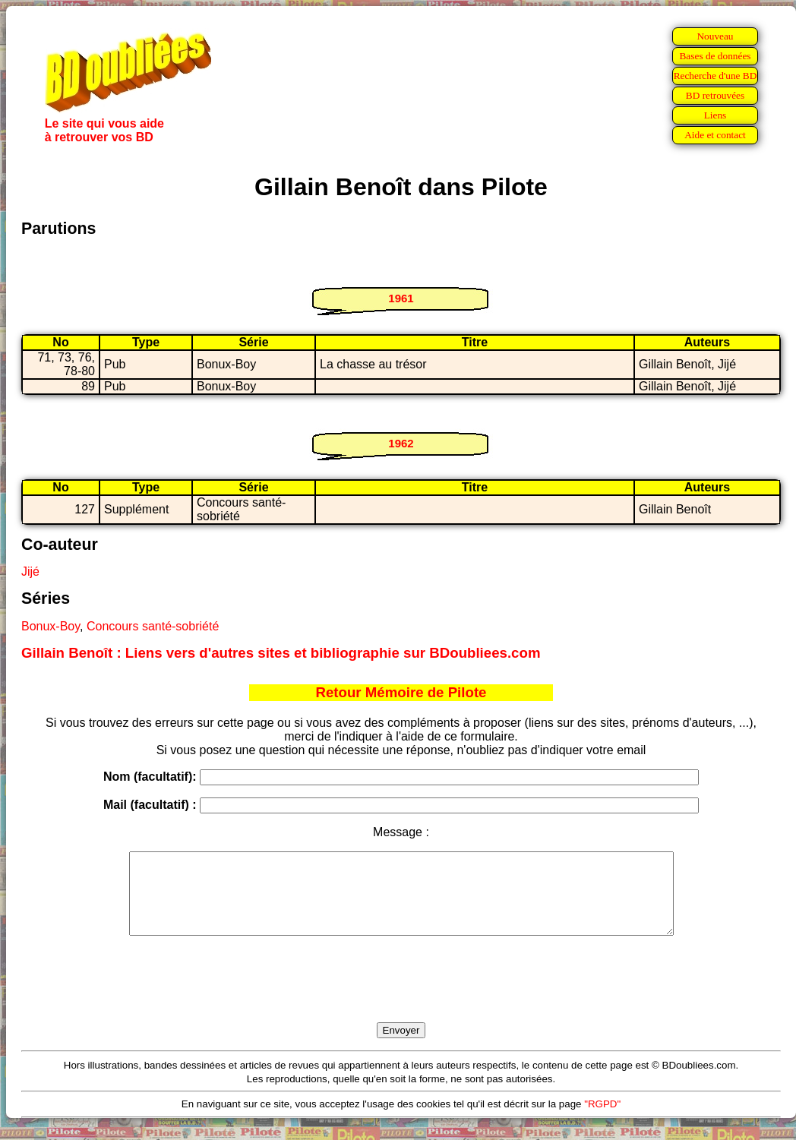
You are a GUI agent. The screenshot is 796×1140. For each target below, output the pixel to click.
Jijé (30, 571)
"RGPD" (602, 1120)
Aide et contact (715, 135)
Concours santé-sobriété (153, 626)
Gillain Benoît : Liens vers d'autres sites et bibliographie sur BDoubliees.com (280, 653)
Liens (715, 115)
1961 (400, 298)
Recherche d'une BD (715, 75)
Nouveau (714, 36)
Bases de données (714, 56)
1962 (400, 443)
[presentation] (401, 996)
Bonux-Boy (50, 626)
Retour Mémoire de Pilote (401, 692)
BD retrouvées (715, 95)
